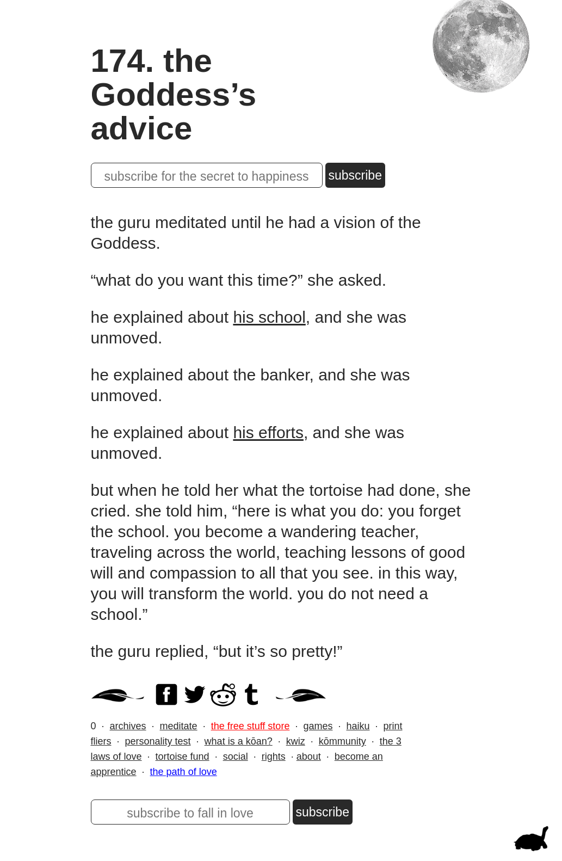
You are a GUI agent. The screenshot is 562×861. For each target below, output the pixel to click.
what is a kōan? (239, 741)
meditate (178, 726)
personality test (158, 741)
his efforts (268, 432)
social (235, 756)
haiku (357, 726)
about (309, 756)
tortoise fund (182, 756)
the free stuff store (250, 726)
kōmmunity (342, 741)
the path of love (183, 771)
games (317, 726)
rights (274, 756)
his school (269, 317)
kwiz (295, 741)
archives (128, 726)
